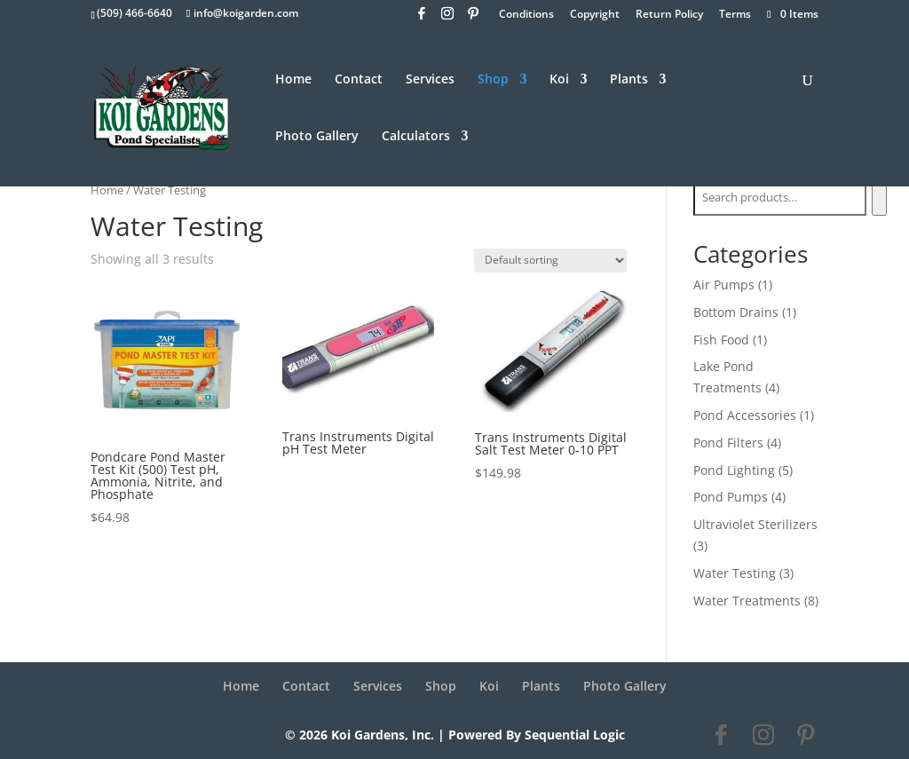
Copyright (595, 15)
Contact (359, 80)
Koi (559, 80)
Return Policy (669, 15)
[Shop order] (550, 261)
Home (293, 80)
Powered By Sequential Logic (536, 734)
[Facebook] (422, 18)
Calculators (416, 137)
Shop (493, 80)
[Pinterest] (473, 18)
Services (430, 80)
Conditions (526, 15)
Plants (629, 80)
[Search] (879, 198)
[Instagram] (447, 18)
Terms (735, 15)
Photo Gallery (317, 137)
